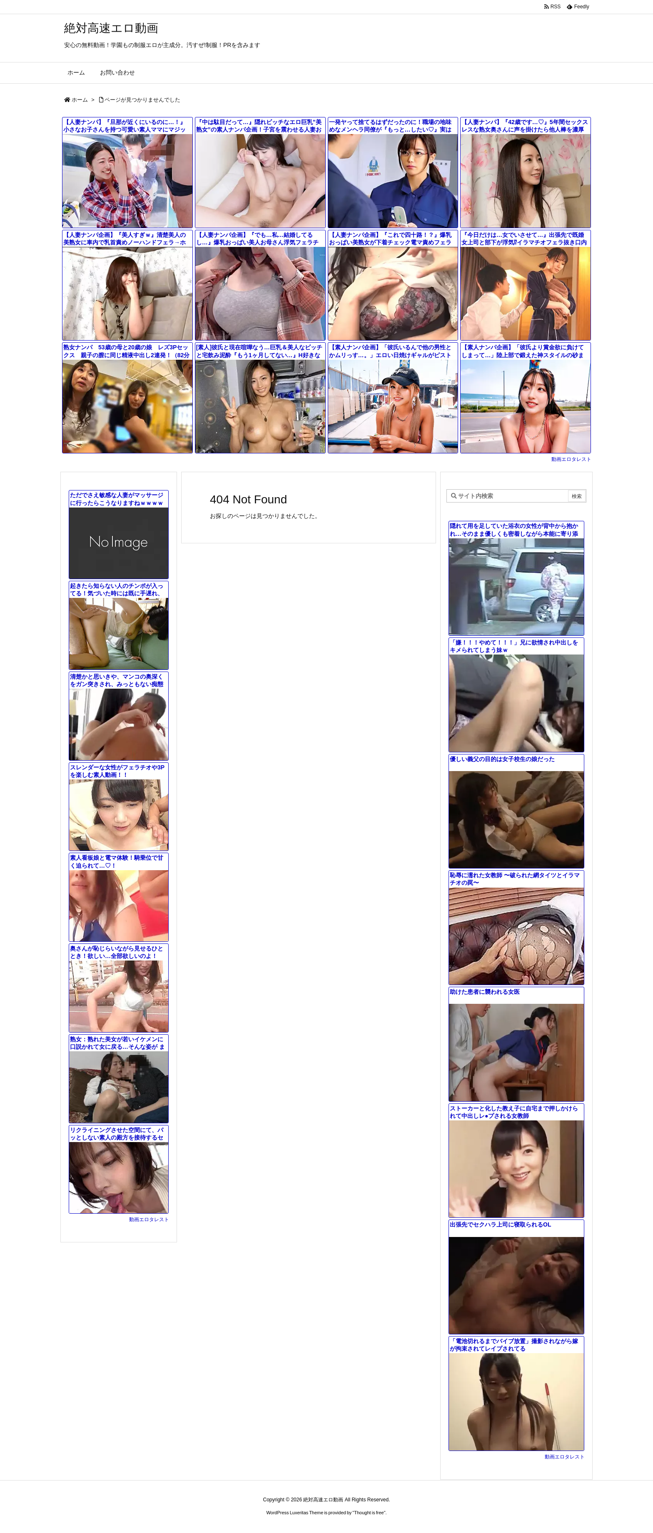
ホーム (80, 100)
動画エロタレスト (571, 459)
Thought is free (369, 1512)
